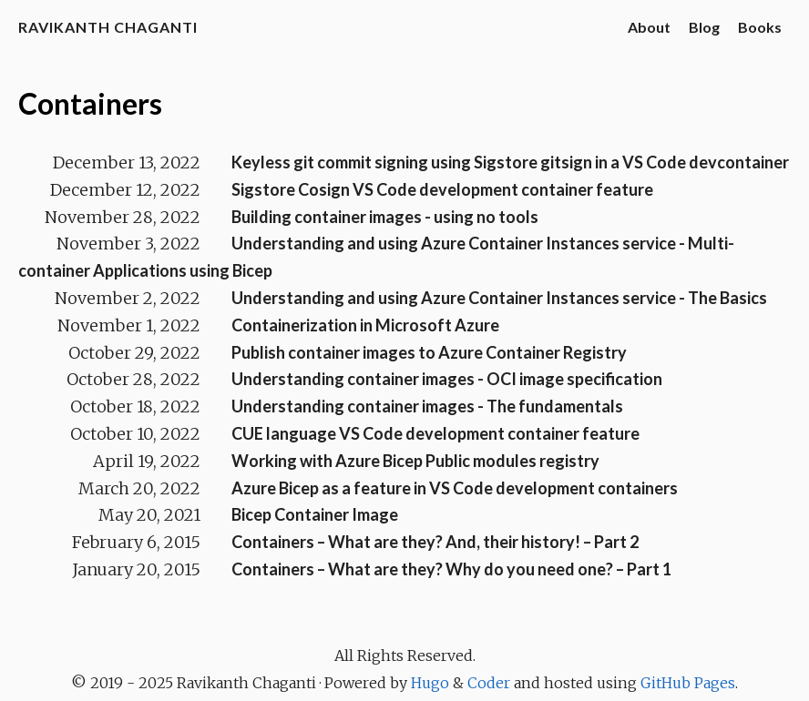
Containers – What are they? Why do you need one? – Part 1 (451, 569)
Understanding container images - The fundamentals (427, 406)
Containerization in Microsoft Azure (365, 325)
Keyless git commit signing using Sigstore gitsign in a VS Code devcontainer (510, 162)
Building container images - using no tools (384, 217)
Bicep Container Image (314, 514)
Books (760, 27)
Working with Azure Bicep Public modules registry (415, 461)
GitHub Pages (687, 683)
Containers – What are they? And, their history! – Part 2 (435, 542)
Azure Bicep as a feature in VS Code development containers (454, 488)
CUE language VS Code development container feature (435, 433)
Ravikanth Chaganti (108, 27)
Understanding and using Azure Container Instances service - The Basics (499, 298)
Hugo (430, 683)
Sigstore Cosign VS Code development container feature (442, 189)
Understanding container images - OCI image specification (446, 379)
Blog (704, 27)
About (649, 27)
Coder (488, 683)
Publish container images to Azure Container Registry (429, 352)
